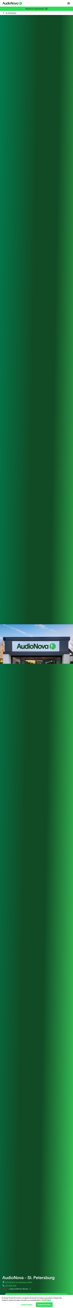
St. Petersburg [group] (9, 13)
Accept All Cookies (44, 1305)
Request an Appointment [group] (36, 8)
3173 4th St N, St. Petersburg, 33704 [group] (18, 1284)
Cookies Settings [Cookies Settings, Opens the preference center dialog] (26, 1305)
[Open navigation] (69, 3)
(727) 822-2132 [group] (10, 1287)
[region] (36, 1301)
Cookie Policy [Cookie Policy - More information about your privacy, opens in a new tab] (46, 1300)
